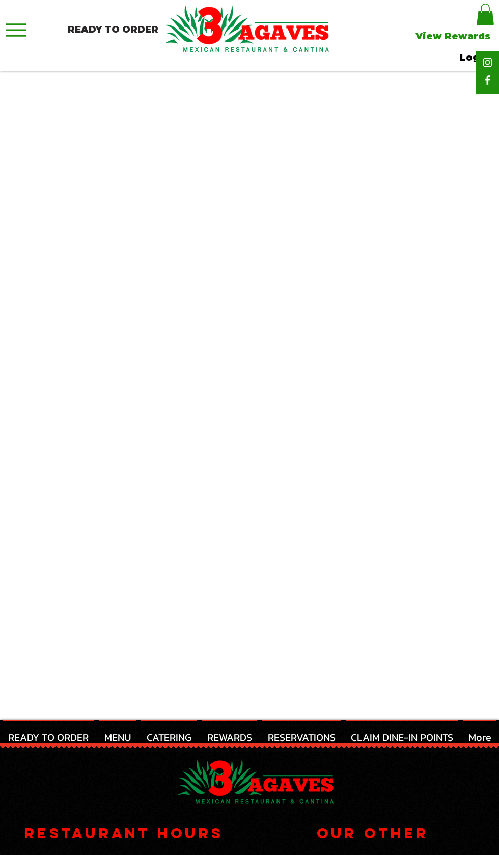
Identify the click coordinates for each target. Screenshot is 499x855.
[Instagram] (487, 62)
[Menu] (16, 29)
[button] (485, 14)
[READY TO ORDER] (113, 29)
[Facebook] (487, 80)
